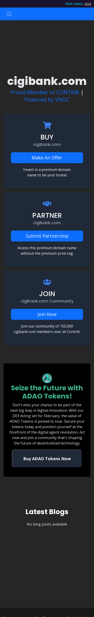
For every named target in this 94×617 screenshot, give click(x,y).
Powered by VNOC (47, 99)
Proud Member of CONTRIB (44, 92)
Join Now (47, 314)
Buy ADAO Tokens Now (47, 458)
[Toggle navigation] (9, 13)
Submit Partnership (47, 236)
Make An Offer (47, 158)
